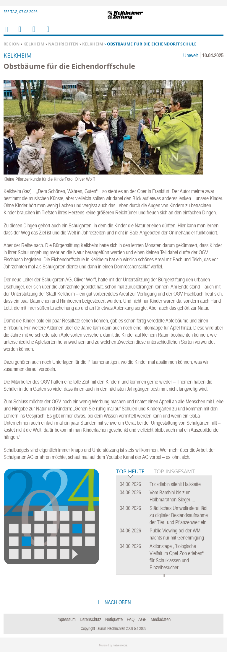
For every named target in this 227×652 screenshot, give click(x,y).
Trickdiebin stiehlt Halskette (175, 484)
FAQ (130, 619)
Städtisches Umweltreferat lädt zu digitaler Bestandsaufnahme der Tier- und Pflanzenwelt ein (179, 515)
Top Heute (130, 472)
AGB (142, 619)
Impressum (66, 619)
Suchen (33, 33)
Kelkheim (33, 44)
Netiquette (114, 619)
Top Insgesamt (174, 471)
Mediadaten (161, 619)
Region (12, 44)
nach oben (117, 602)
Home (6, 33)
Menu (19, 33)
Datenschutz (90, 619)
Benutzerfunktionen (47, 33)
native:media (120, 645)
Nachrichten (63, 44)
